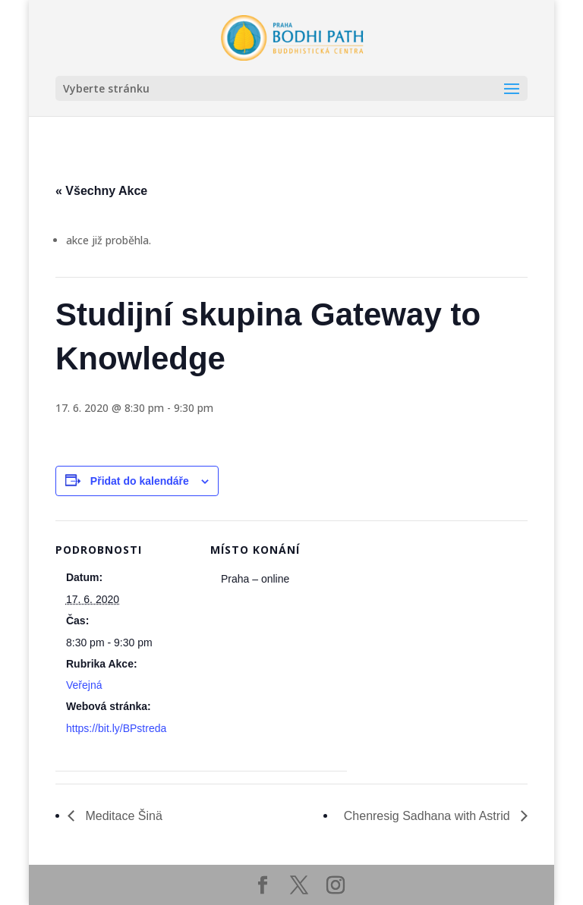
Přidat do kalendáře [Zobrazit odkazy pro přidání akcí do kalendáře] (139, 481)
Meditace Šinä (122, 815)
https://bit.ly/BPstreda (116, 728)
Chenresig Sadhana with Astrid (428, 815)
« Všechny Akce (101, 190)
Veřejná (84, 685)
